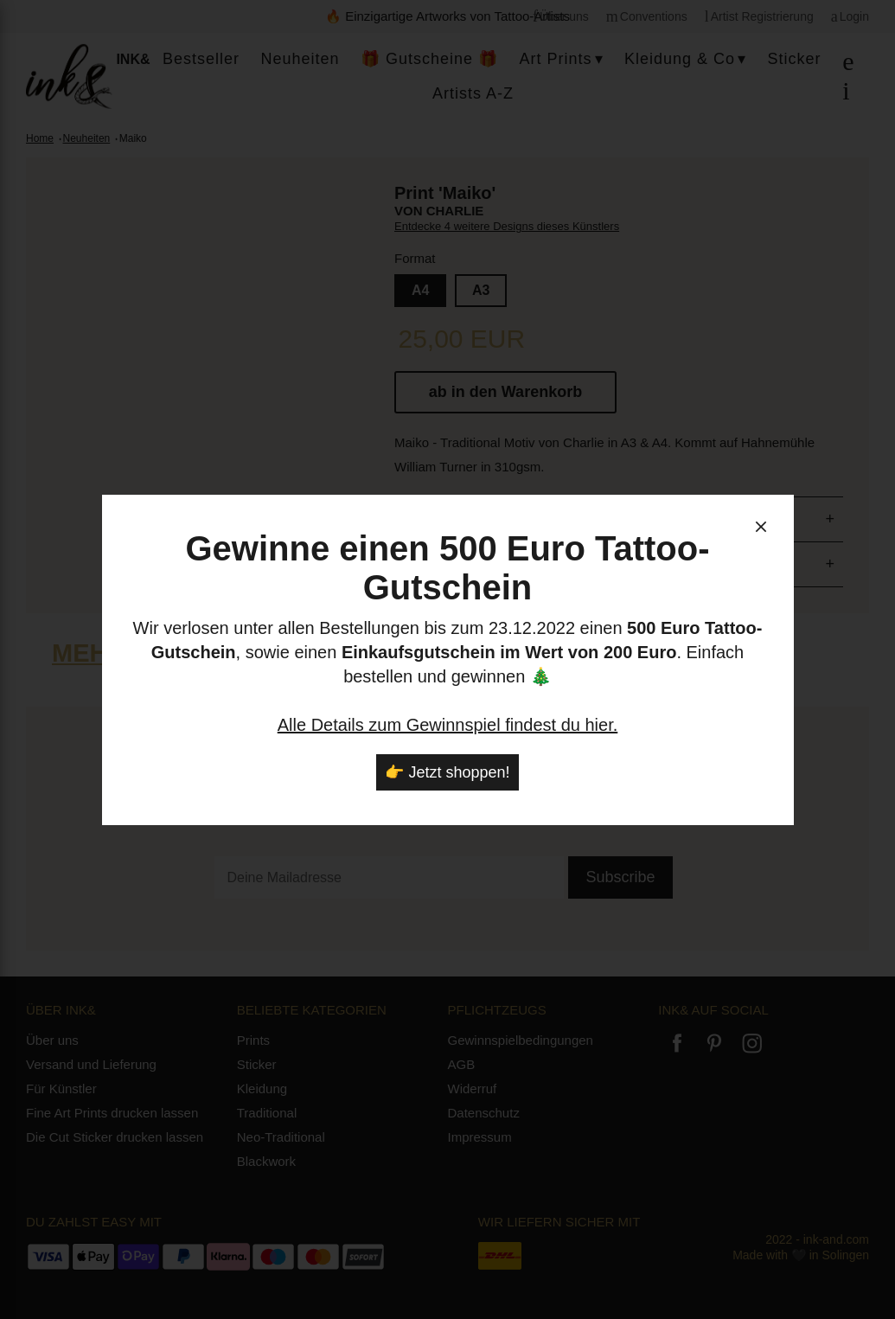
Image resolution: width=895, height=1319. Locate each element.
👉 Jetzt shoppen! (447, 772)
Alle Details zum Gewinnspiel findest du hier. (448, 724)
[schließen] (761, 529)
